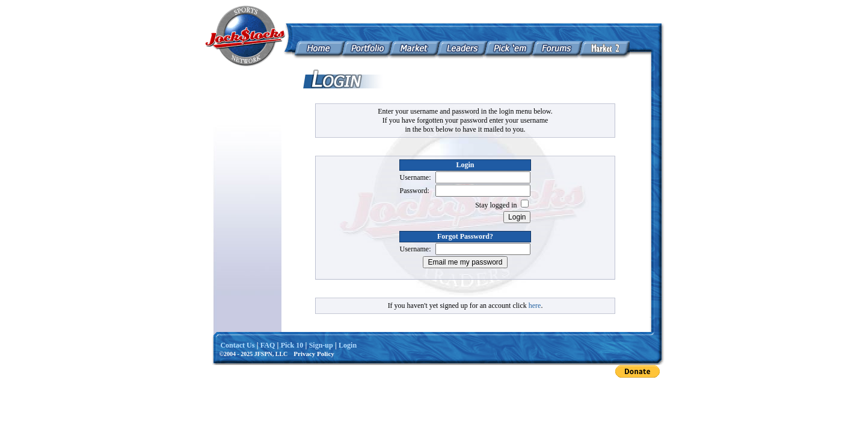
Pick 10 (292, 345)
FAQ (267, 345)
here (535, 305)
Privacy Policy (313, 353)
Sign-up (321, 345)
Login (348, 345)
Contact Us (237, 345)
